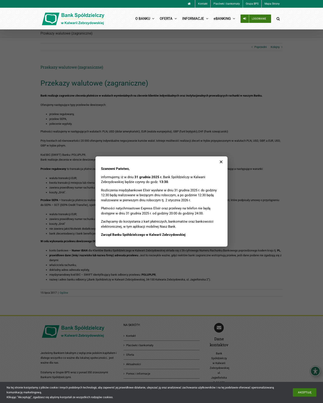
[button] (278, 18)
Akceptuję (304, 392)
